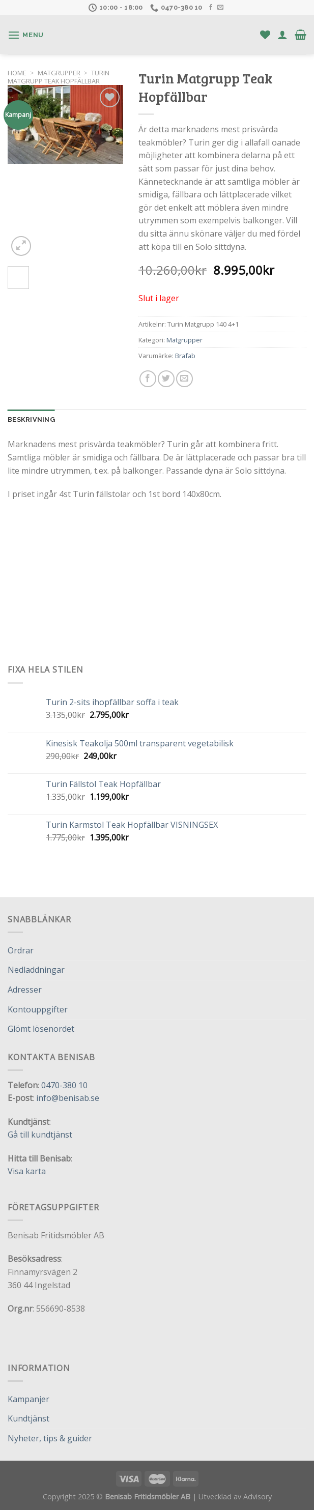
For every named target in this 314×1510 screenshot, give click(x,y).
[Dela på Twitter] (166, 378)
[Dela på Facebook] (147, 378)
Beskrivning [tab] (31, 419)
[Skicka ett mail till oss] (220, 7)
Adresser (25, 989)
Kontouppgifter (38, 1009)
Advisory (257, 1496)
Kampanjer (28, 1399)
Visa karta (27, 1171)
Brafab (185, 355)
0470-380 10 (64, 1085)
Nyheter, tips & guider (50, 1438)
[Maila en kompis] (184, 378)
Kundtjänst (28, 1418)
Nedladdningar (36, 969)
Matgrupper (59, 72)
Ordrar (21, 950)
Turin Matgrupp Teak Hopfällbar (58, 76)
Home (17, 72)
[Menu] (26, 34)
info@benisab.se (67, 1098)
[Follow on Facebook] (211, 7)
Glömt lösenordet (41, 1028)
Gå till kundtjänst (40, 1134)
